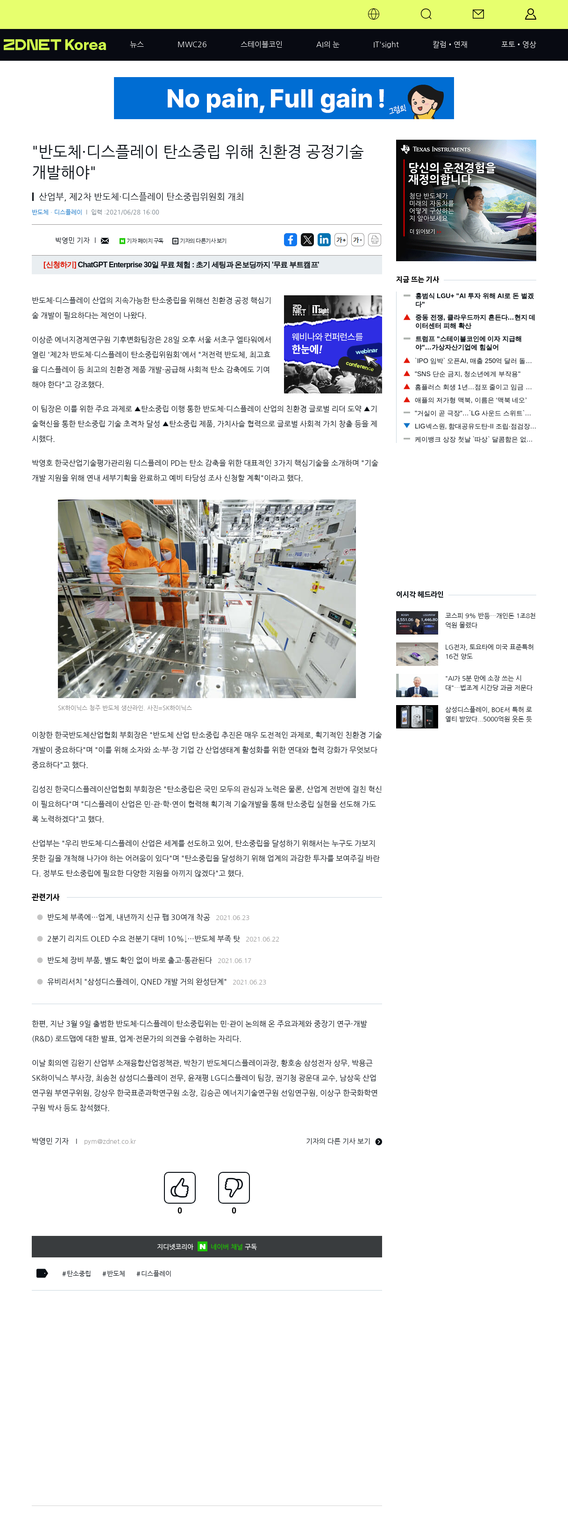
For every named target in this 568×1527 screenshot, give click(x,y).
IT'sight (386, 44)
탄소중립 (79, 1273)
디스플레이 (156, 1273)
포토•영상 (518, 44)
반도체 (116, 1273)
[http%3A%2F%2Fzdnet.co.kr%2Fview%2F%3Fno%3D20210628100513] (324, 239)
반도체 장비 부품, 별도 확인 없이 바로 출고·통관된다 (129, 960)
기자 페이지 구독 (141, 241)
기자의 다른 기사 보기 (344, 1141)
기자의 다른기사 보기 (199, 241)
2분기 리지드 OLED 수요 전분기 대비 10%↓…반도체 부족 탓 (143, 938)
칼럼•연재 (450, 44)
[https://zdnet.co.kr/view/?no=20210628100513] (290, 239)
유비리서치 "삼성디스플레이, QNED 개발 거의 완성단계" (137, 981)
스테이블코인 (262, 44)
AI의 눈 (328, 44)
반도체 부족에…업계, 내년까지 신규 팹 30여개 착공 (128, 917)
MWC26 (192, 44)
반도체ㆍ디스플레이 (57, 212)
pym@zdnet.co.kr (110, 1141)
